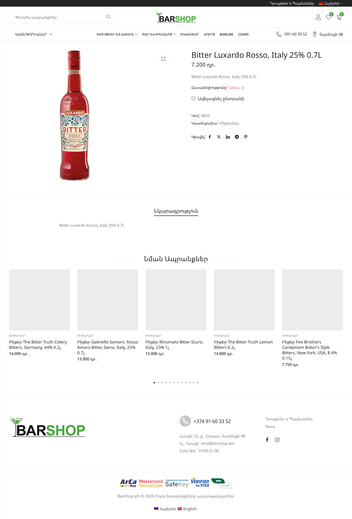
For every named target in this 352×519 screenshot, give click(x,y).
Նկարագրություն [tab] (176, 210)
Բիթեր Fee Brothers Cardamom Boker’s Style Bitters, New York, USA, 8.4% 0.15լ (309, 350)
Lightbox (163, 59)
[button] (154, 382)
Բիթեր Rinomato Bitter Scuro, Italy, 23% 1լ (174, 344)
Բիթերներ (229, 123)
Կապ (270, 426)
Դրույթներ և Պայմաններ (292, 3)
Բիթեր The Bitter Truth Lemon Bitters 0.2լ (243, 344)
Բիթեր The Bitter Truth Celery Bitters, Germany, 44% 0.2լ (38, 344)
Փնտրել (108, 17)
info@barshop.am (217, 443)
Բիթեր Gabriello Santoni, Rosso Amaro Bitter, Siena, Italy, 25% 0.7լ (107, 347)
